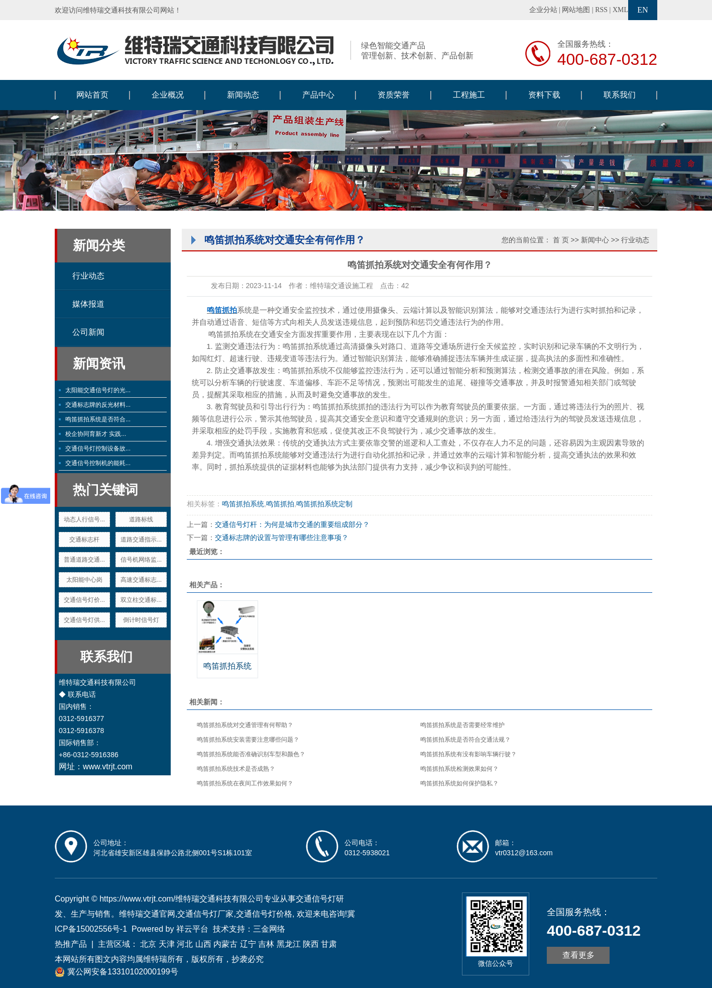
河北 (185, 944)
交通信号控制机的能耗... (98, 463)
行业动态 (88, 276)
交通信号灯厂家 (205, 914)
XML (620, 10)
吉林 (266, 944)
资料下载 (544, 95)
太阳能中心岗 (84, 579)
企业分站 (543, 10)
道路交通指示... (141, 539)
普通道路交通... (84, 559)
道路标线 (141, 519)
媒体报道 (88, 304)
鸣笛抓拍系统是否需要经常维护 (462, 725)
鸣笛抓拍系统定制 (324, 504)
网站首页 (92, 95)
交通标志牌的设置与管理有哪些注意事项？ (281, 537)
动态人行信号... (84, 519)
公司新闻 (88, 332)
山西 (203, 944)
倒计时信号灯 (141, 619)
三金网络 (269, 929)
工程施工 (469, 95)
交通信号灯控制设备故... (98, 448)
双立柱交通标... (141, 599)
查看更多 (578, 955)
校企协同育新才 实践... (95, 433)
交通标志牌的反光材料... (98, 404)
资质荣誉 (394, 95)
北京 (148, 944)
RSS (601, 10)
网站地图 (576, 10)
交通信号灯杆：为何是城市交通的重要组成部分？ (292, 524)
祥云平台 (192, 929)
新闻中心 (595, 240)
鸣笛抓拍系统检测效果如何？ (459, 768)
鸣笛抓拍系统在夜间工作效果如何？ (245, 783)
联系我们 (620, 95)
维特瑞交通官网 (147, 914)
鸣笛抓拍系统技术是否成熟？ (236, 768)
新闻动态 (243, 95)
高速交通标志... (141, 579)
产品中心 (318, 95)
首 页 (561, 240)
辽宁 (248, 944)
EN (642, 10)
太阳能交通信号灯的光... (98, 390)
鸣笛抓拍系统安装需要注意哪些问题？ (248, 739)
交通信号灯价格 (264, 914)
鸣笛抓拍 (280, 504)
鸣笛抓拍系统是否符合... (98, 419)
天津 (167, 944)
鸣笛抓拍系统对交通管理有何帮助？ (245, 725)
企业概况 (168, 95)
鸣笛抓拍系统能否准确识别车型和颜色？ (251, 754)
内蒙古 (225, 944)
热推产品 (71, 944)
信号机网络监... (141, 559)
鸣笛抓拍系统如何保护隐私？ (459, 783)
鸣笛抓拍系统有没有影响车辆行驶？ (468, 754)
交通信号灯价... (84, 599)
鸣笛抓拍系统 (243, 504)
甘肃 (329, 944)
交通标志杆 (84, 539)
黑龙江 (289, 944)
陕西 (311, 944)
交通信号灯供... (84, 619)
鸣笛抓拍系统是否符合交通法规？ (465, 739)
